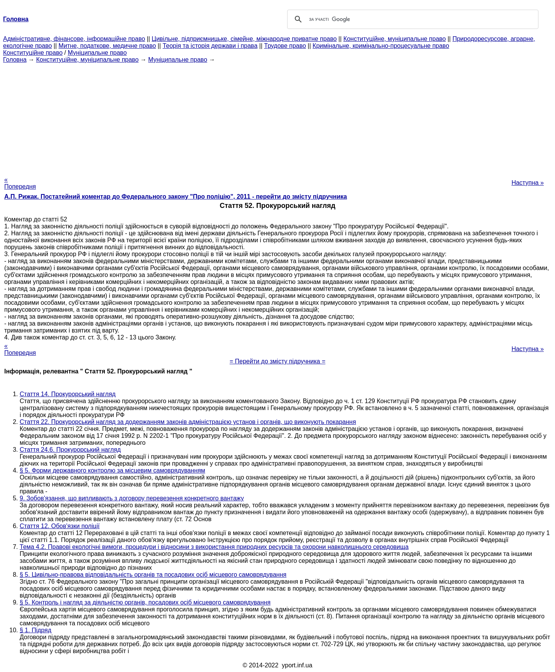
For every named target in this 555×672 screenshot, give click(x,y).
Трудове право (285, 45)
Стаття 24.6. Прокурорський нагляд (70, 449)
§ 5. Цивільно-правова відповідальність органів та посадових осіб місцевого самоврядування (153, 574)
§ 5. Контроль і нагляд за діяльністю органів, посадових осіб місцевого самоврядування (145, 602)
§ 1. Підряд (35, 630)
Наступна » (527, 182)
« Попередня (20, 183)
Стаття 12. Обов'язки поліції (59, 526)
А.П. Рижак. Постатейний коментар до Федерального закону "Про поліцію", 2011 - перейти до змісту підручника (175, 196)
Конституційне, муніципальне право (394, 38)
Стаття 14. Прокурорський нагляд (68, 394)
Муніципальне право (97, 52)
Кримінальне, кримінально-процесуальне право (381, 45)
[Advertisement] (277, 117)
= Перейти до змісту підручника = (278, 361)
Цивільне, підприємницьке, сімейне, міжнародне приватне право (244, 38)
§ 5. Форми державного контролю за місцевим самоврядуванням (112, 470)
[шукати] (411, 19)
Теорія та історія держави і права (210, 45)
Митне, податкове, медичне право (107, 45)
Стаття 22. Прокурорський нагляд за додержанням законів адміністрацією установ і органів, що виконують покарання (188, 422)
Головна (15, 59)
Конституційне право (32, 52)
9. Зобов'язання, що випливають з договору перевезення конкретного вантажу (132, 498)
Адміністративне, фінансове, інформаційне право (74, 38)
